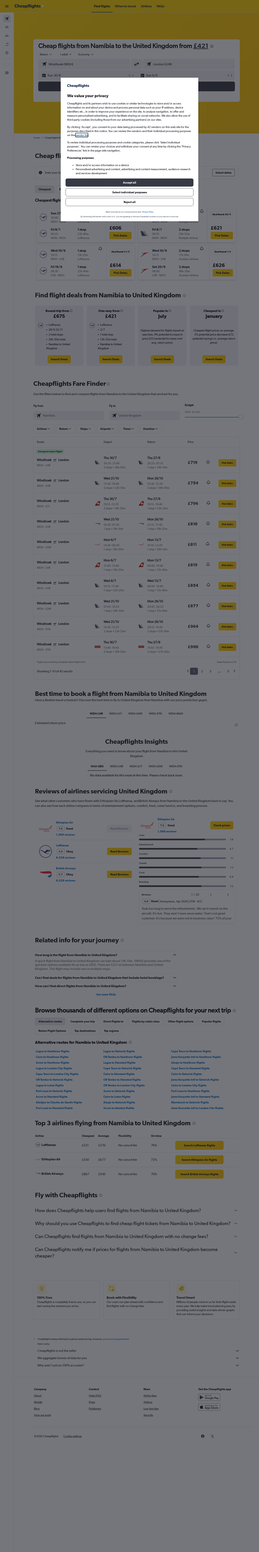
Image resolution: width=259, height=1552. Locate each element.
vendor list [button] (81, 135)
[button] (129, 182)
